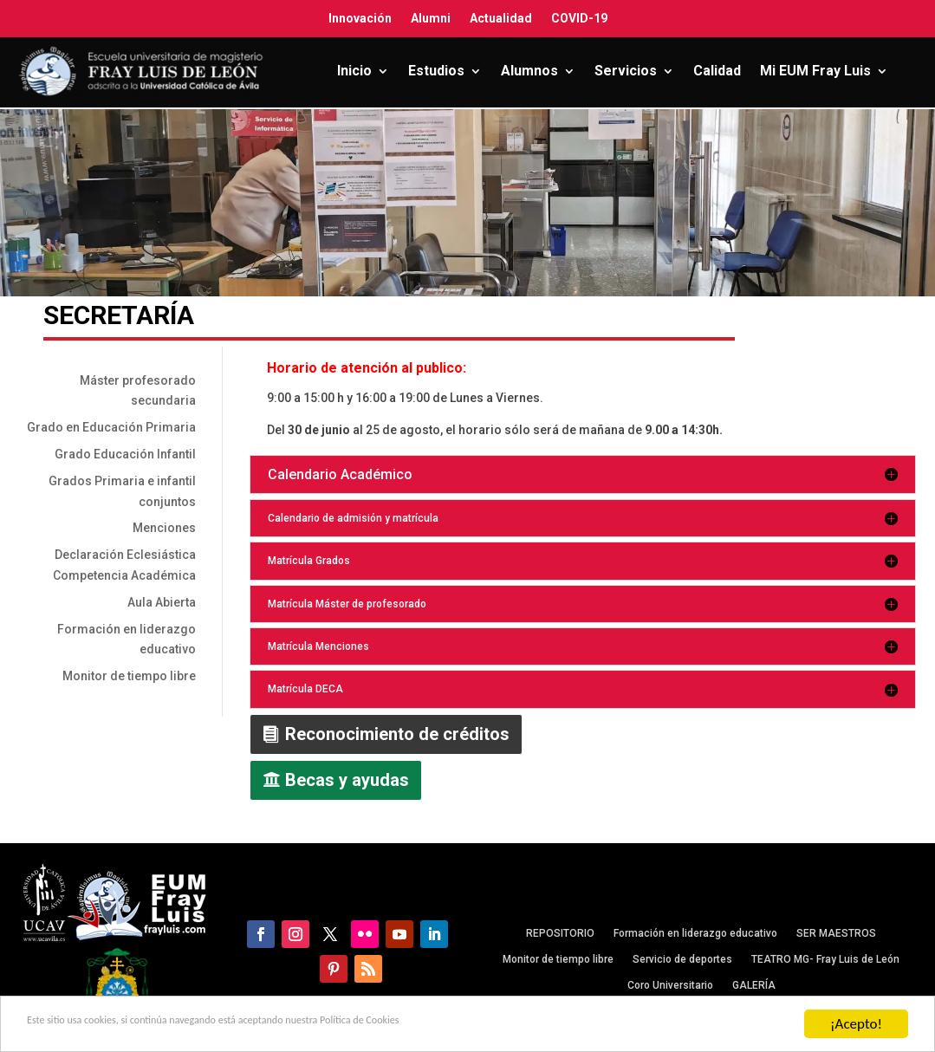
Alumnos (529, 70)
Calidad (717, 70)
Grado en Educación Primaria (111, 427)
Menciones (164, 528)
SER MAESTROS (836, 933)
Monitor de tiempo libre (129, 676)
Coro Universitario (670, 985)
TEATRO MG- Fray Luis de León (825, 959)
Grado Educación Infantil (125, 454)
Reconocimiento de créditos (397, 734)
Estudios (436, 70)
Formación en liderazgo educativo (695, 933)
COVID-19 (579, 18)
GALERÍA (754, 985)
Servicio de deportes (682, 959)
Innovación (360, 18)
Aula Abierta (161, 602)
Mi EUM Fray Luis (815, 70)
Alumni (431, 18)
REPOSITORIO (560, 933)
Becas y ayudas (347, 780)
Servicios (625, 70)
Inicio (354, 70)
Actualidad (501, 18)
